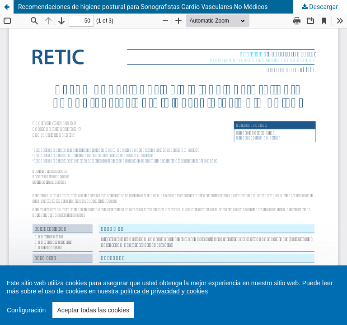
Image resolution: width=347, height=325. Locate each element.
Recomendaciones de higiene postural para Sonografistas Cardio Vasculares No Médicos (143, 6)
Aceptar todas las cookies (93, 310)
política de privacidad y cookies (164, 291)
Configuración (26, 310)
